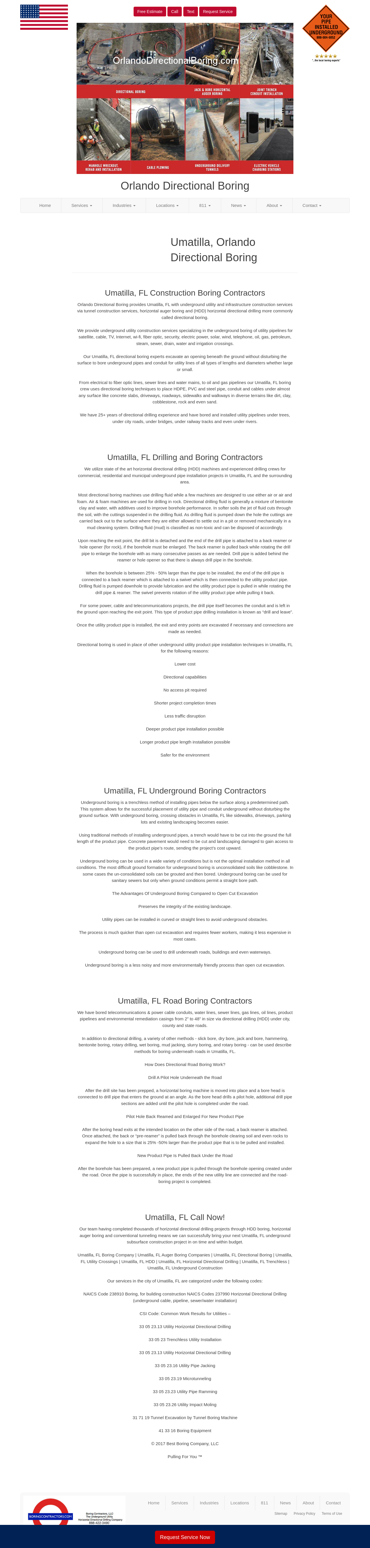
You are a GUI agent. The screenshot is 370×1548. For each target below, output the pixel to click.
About (274, 205)
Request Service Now (185, 1537)
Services (81, 205)
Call (174, 11)
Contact (312, 205)
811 (204, 205)
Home (45, 205)
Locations (167, 205)
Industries (124, 205)
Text (191, 11)
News (238, 205)
